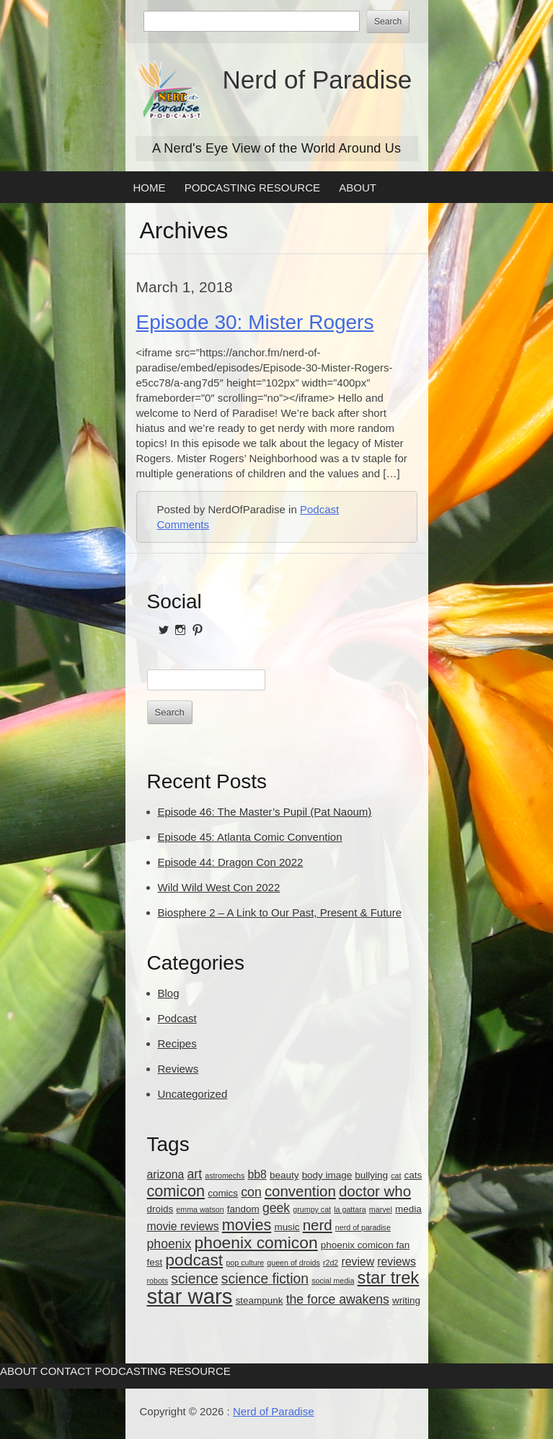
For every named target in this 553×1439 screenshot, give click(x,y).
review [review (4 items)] (357, 1261)
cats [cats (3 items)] (413, 1175)
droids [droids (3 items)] (160, 1209)
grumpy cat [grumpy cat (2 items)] (312, 1209)
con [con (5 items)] (251, 1192)
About (357, 187)
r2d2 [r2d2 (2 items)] (330, 1262)
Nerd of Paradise (317, 80)
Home (149, 187)
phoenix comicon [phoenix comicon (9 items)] (256, 1242)
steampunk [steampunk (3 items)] (259, 1300)
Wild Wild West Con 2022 (219, 887)
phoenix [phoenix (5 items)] (169, 1244)
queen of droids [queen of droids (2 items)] (293, 1262)
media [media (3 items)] (408, 1209)
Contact (66, 1371)
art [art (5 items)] (194, 1174)
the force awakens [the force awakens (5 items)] (337, 1299)
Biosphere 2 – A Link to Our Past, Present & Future (280, 912)
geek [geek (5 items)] (276, 1208)
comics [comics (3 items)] (223, 1193)
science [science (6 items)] (194, 1278)
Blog (169, 993)
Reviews (178, 1069)
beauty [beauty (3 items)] (284, 1175)
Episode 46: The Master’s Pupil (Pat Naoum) (265, 812)
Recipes (177, 1043)
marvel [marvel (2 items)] (380, 1209)
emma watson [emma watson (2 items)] (200, 1209)
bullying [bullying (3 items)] (371, 1175)
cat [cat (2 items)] (396, 1175)
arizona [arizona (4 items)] (166, 1174)
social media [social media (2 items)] (332, 1280)
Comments (183, 524)
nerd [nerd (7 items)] (317, 1225)
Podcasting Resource (252, 187)
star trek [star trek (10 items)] (389, 1277)
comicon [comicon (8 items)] (176, 1191)
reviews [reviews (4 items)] (396, 1261)
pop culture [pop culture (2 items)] (245, 1262)
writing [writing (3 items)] (406, 1300)
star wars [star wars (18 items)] (190, 1296)
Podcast (319, 509)
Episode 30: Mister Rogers (255, 322)
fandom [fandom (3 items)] (243, 1209)
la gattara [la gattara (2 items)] (350, 1209)
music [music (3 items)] (286, 1227)
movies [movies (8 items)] (247, 1225)
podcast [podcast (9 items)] (194, 1259)
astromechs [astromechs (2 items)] (224, 1175)
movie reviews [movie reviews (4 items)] (183, 1226)
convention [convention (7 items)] (300, 1191)
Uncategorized (193, 1094)
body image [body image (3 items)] (327, 1175)
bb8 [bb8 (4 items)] (257, 1174)
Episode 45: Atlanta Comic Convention (250, 837)
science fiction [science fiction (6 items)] (265, 1278)
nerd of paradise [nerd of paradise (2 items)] (363, 1227)
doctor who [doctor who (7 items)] (375, 1191)
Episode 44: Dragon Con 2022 (231, 862)
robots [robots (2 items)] (158, 1280)
